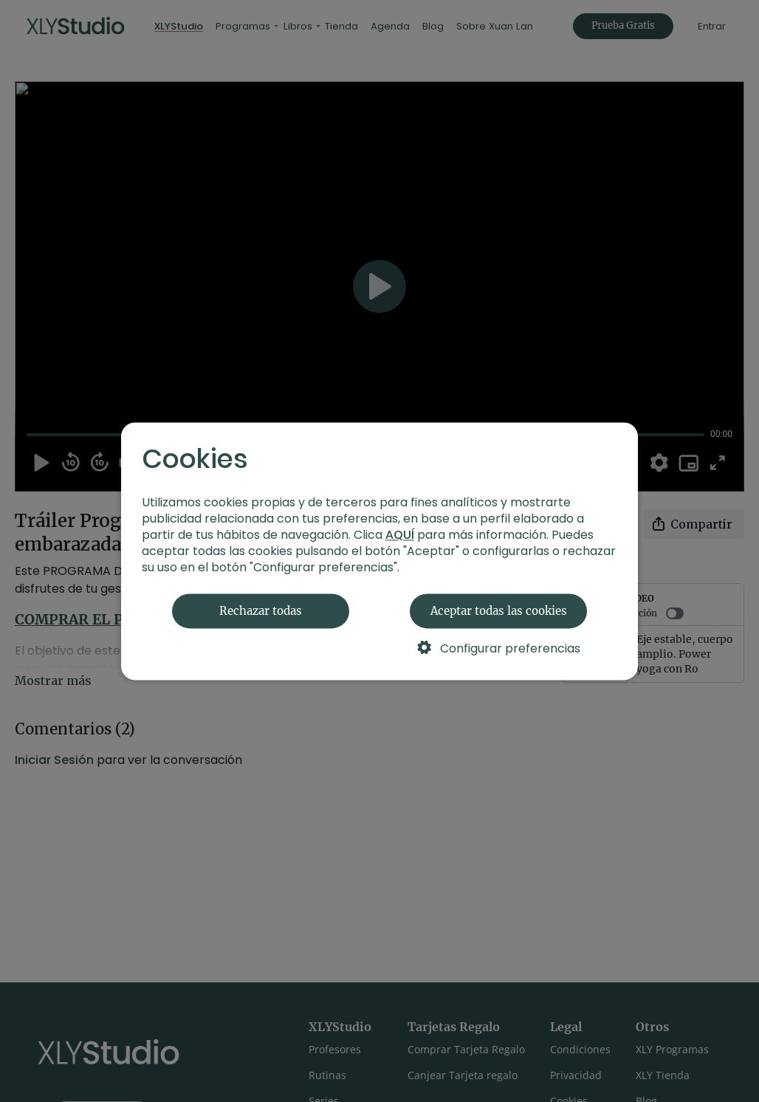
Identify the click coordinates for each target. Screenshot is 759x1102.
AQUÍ (399, 534)
